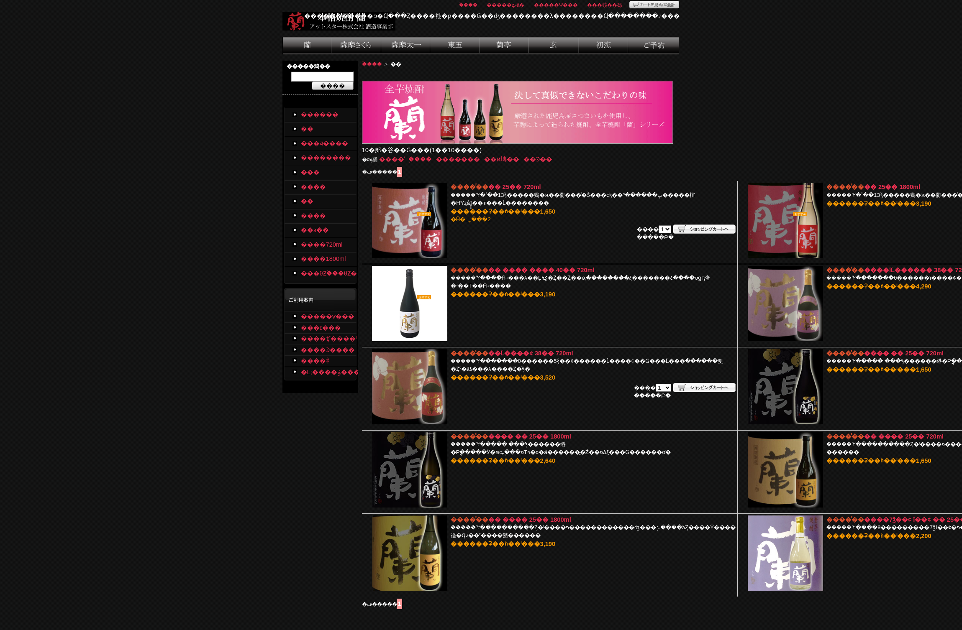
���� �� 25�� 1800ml (529, 436)
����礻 (316, 360)
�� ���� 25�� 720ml (904, 436)
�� (307, 45)
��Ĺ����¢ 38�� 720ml (530, 353)
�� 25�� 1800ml (892, 187)
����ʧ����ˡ (329, 338)
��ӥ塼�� (501, 159)
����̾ (391, 159)
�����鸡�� (308, 66)
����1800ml (323, 258)
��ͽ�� (654, 45)
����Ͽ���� (328, 350)
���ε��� (321, 327)
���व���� (356, 45)
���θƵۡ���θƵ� (329, 273)
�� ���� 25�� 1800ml (529, 519)
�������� (406, 45)
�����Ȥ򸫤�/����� (654, 4)
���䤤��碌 (604, 5)
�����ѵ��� (327, 316)
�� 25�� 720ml (514, 187)
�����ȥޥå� (506, 5)
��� (455, 45)
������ (320, 114)
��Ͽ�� (537, 159)
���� (504, 45)
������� (458, 159)
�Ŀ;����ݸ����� (329, 372)
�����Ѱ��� (556, 5)
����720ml (322, 244)
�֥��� (420, 159)
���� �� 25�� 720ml (904, 353)
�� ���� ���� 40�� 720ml (541, 270)
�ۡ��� (468, 5)
